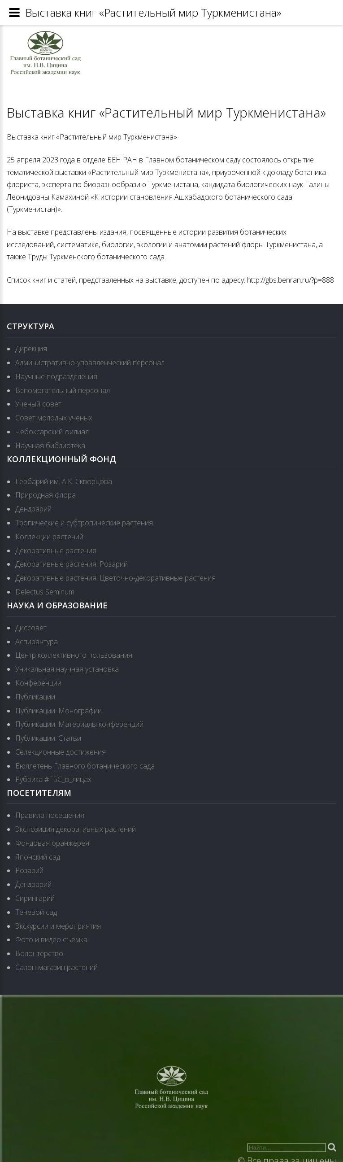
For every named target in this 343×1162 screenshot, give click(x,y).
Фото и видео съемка (51, 939)
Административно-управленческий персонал (90, 362)
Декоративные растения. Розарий (71, 564)
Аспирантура (36, 642)
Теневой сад (36, 912)
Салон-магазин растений (56, 967)
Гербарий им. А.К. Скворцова (63, 481)
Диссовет (31, 628)
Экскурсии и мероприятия (58, 926)
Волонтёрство (39, 953)
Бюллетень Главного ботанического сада (85, 766)
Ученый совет (38, 404)
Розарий (29, 870)
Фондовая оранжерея (52, 843)
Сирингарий (35, 898)
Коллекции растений (49, 537)
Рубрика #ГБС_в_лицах (53, 779)
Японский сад (37, 857)
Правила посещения (49, 815)
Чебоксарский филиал (52, 432)
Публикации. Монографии (58, 711)
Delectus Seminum (44, 592)
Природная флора (45, 495)
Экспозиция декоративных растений (75, 829)
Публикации (35, 697)
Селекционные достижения (60, 752)
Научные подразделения (56, 376)
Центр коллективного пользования (73, 655)
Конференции (38, 683)
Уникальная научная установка (67, 669)
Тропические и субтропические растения (84, 523)
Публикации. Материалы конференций (79, 724)
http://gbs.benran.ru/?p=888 (290, 280)
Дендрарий (33, 509)
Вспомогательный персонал (62, 390)
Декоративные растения (55, 550)
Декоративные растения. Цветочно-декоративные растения (115, 578)
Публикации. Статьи (48, 738)
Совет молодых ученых (53, 418)
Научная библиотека (50, 445)
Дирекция (31, 349)
